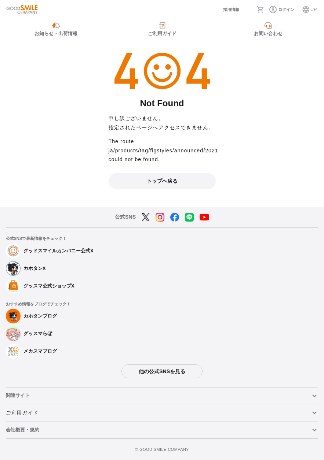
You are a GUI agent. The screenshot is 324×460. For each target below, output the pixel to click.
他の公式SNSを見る (162, 371)
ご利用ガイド (22, 413)
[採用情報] (225, 9)
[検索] (247, 9)
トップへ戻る (162, 181)
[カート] (260, 9)
